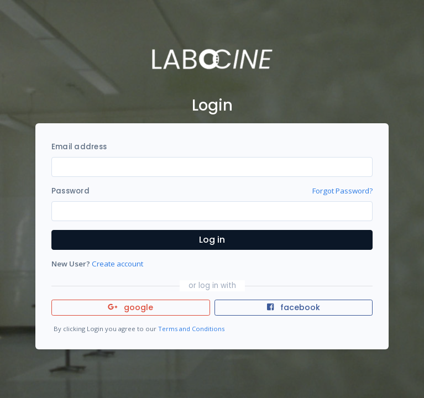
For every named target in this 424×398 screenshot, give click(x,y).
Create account (117, 264)
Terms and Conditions (191, 328)
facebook (293, 307)
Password (70, 191)
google (131, 307)
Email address (79, 147)
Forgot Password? (342, 191)
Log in (212, 239)
